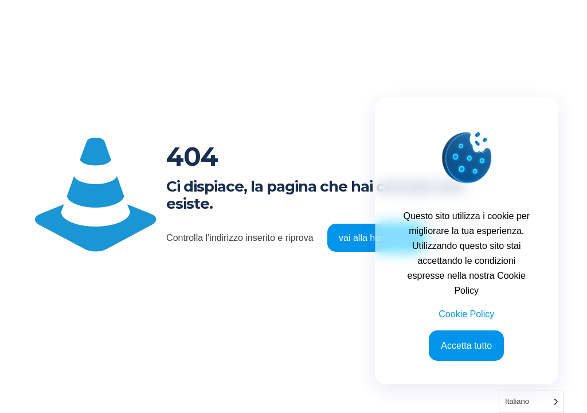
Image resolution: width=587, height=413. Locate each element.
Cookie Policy (466, 314)
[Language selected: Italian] (531, 402)
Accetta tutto (466, 345)
